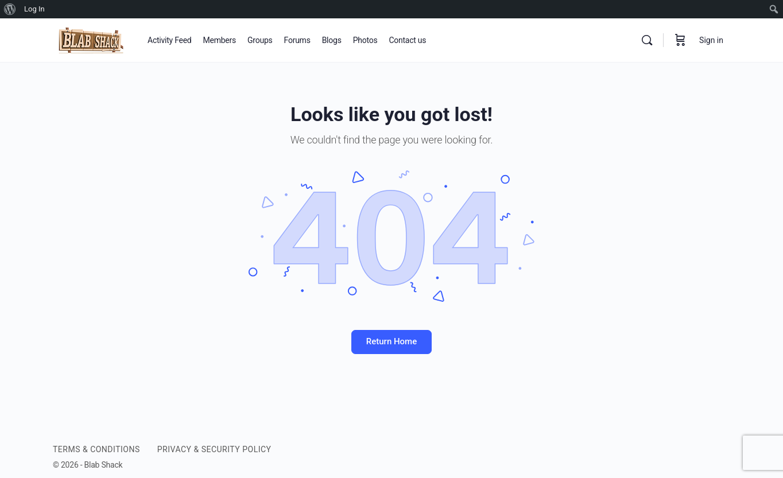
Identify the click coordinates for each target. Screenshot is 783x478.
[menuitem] (10, 9)
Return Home (391, 341)
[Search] (646, 40)
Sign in (711, 40)
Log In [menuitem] (34, 9)
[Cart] (680, 40)
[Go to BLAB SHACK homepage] (91, 39)
